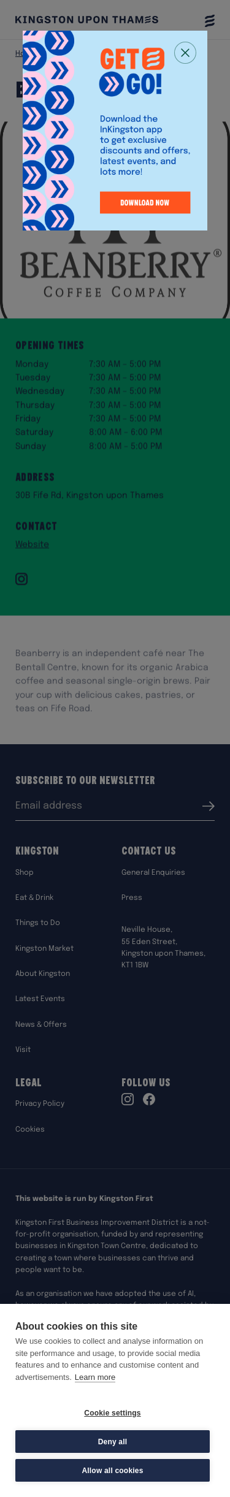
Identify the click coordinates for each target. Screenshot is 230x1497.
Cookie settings (112, 1413)
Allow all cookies (112, 1470)
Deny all (113, 1442)
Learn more (95, 1377)
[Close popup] (185, 53)
